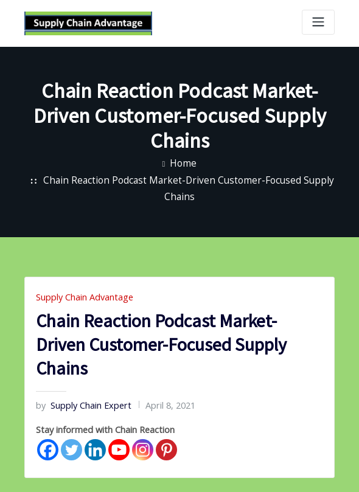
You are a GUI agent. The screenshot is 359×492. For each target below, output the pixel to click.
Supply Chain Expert (77, 382)
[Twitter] (71, 424)
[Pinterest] (166, 424)
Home (183, 161)
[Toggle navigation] (318, 22)
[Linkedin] (95, 424)
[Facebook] (47, 424)
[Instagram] (142, 424)
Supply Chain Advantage (78, 276)
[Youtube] (119, 424)
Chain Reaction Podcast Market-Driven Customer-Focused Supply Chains (188, 177)
